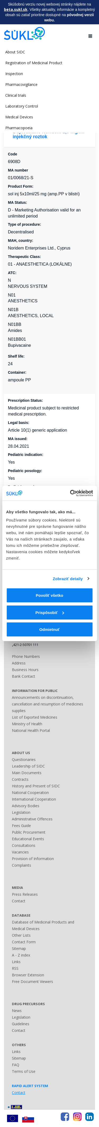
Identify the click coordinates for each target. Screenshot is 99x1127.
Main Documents (26, 772)
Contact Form (24, 941)
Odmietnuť (49, 629)
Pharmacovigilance (21, 84)
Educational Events (28, 838)
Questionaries (24, 759)
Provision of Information (33, 858)
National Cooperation (30, 792)
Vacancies (20, 852)
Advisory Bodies (25, 805)
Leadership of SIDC (28, 766)
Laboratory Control (21, 106)
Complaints (21, 865)
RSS (15, 968)
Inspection (14, 73)
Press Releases (25, 894)
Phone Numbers (26, 656)
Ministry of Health (27, 723)
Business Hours (25, 669)
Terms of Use (23, 1071)
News (17, 1010)
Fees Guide (21, 825)
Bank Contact (23, 676)
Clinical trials (15, 95)
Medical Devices (19, 116)
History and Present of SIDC (36, 785)
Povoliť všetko (49, 595)
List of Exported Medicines (34, 717)
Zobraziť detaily (68, 578)
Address (19, 663)
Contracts (20, 779)
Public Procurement (28, 832)
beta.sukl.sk (15, 9)
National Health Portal (31, 730)
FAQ (15, 1064)
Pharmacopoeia (18, 127)
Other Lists (21, 935)
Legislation (21, 812)
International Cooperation (34, 799)
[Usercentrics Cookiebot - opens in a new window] (70, 493)
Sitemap (19, 948)
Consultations (23, 845)
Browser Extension (28, 974)
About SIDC (15, 51)
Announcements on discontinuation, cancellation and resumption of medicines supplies (47, 704)
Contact (18, 900)
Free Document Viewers (32, 981)
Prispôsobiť (49, 612)
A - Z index (21, 955)
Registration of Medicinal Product (33, 62)
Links (16, 961)
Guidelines (20, 1023)
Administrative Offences (32, 818)
